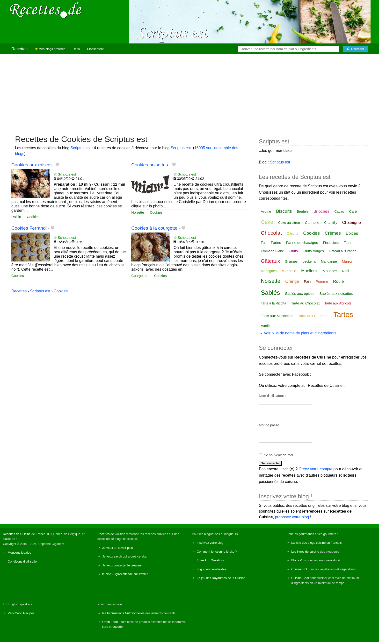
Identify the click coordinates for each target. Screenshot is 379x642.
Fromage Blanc (272, 251)
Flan (347, 242)
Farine (276, 242)
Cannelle (312, 222)
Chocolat (271, 233)
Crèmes (333, 233)
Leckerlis (309, 261)
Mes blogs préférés (50, 49)
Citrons (292, 233)
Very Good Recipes (21, 613)
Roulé (338, 281)
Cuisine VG (299, 569)
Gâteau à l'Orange (342, 251)
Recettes (19, 49)
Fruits (293, 251)
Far (263, 243)
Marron (347, 261)
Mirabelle (289, 271)
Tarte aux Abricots (338, 303)
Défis (76, 49)
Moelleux (309, 270)
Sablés (270, 292)
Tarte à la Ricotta (273, 303)
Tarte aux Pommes (313, 316)
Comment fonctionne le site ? (217, 551)
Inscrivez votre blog (210, 542)
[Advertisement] (189, 92)
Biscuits (284, 211)
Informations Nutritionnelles (126, 613)
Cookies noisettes (149, 164)
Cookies (33, 217)
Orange (292, 281)
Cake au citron (289, 223)
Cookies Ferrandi (29, 228)
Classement (95, 49)
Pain (307, 281)
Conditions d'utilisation (23, 561)
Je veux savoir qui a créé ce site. (124, 556)
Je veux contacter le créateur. (122, 565)
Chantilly (330, 223)
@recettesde (124, 574)
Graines (291, 261)
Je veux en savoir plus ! (118, 548)
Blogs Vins (298, 560)
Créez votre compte (316, 469)
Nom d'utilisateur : (272, 396)
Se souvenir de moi (278, 455)
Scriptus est (80, 148)
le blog (106, 574)
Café (353, 211)
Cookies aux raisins (31, 164)
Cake (267, 222)
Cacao (339, 211)
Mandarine (329, 261)
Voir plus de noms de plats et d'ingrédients (300, 333)
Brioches (321, 211)
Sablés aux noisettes (336, 293)
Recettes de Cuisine (17, 534)
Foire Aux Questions (211, 560)
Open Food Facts (114, 622)
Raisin (16, 217)
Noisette (137, 212)
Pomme (322, 281)
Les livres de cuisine (305, 551)
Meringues (269, 271)
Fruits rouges (313, 251)
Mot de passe (269, 425)
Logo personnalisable (211, 569)
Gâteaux (270, 261)
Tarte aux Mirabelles (277, 316)
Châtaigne (351, 222)
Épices (352, 233)
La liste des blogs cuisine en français (316, 542)
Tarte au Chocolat (305, 303)
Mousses (330, 271)
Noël (345, 271)
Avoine (266, 211)
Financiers (331, 243)
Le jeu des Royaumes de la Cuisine (221, 578)
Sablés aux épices (299, 293)
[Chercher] (355, 49)
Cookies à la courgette (154, 228)
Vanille (266, 326)
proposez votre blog (292, 517)
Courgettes (139, 276)
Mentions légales (19, 552)
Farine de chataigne (302, 242)
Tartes (343, 314)
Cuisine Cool (300, 578)
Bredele (302, 211)
